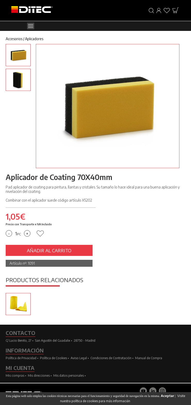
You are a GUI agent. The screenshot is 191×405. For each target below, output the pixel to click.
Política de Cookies (53, 358)
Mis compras (15, 375)
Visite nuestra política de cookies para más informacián (122, 398)
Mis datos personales (68, 375)
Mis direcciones (39, 375)
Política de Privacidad (21, 358)
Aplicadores (34, 39)
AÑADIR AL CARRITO (49, 250)
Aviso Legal (79, 358)
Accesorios (14, 39)
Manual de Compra (148, 358)
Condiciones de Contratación (110, 358)
